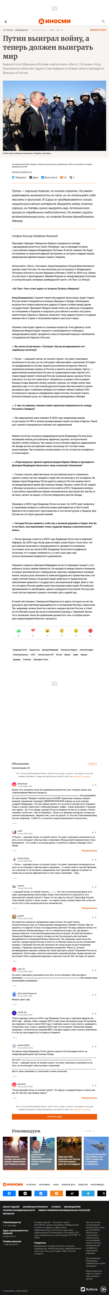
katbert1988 (24, 1045)
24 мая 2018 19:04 (39, 30)
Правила (92, 763)
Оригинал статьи (98, 30)
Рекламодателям (72, 1207)
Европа (67, 655)
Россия (59, 655)
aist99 (21, 916)
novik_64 (22, 1012)
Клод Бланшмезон (20, 655)
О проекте (56, 1207)
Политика (27, 660)
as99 (20, 831)
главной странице (81, 776)
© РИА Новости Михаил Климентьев (18, 153)
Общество (83, 1185)
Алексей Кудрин (86, 650)
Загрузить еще (54, 1117)
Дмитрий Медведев (50, 650)
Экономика (44, 1185)
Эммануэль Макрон (69, 650)
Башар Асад (34, 650)
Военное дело (68, 1185)
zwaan (21, 885)
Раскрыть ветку (89, 851)
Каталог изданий (11, 1207)
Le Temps (8, 30)
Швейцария (21, 30)
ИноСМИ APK (8, 1214)
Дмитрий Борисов (27, 993)
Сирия (75, 655)
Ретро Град (23, 858)
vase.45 (21, 969)
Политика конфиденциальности (19, 1210)
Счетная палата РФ (46, 655)
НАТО (33, 655)
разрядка (16, 660)
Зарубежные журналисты (35, 1207)
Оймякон (22, 783)
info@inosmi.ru (9, 1236)
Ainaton (22, 1084)
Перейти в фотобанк (42, 153)
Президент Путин (40, 660)
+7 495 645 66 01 (10, 1244)
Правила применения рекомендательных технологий (64, 1210)
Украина (83, 655)
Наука (56, 1185)
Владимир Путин (20, 650)
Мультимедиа (97, 1185)
